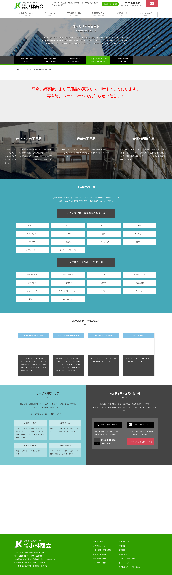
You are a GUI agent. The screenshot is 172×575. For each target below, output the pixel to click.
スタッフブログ (145, 14)
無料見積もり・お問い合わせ (129, 567)
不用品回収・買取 (74, 14)
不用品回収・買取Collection (26, 60)
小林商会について (26, 14)
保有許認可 (123, 554)
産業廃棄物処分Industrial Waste (50, 60)
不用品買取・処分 (100, 558)
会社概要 (122, 546)
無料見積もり (121, 14)
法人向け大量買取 (100, 554)
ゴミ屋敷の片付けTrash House (121, 60)
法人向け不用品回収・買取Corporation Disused (98, 60)
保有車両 (122, 550)
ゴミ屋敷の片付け (100, 563)
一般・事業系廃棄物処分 (102, 550)
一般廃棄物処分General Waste (74, 60)
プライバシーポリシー (127, 558)
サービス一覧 (50, 14)
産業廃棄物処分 (98, 14)
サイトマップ (124, 563)
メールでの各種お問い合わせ (140, 442)
